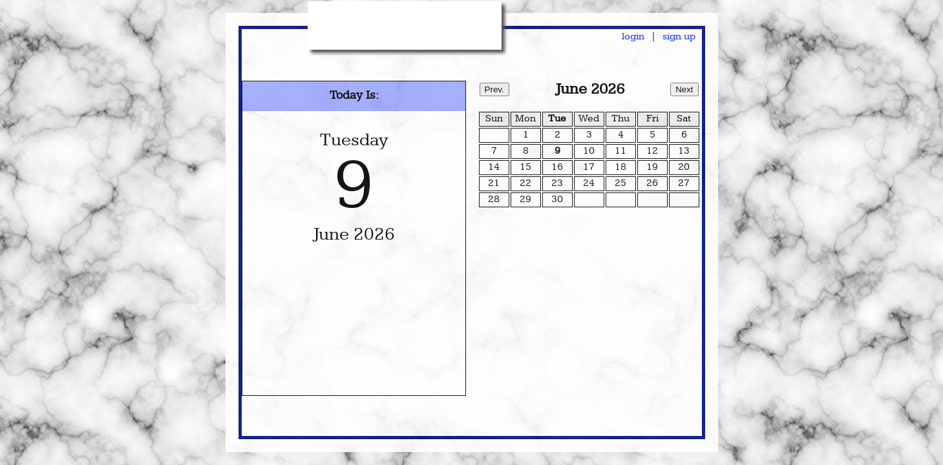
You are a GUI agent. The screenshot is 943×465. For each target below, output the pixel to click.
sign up (678, 37)
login (633, 37)
